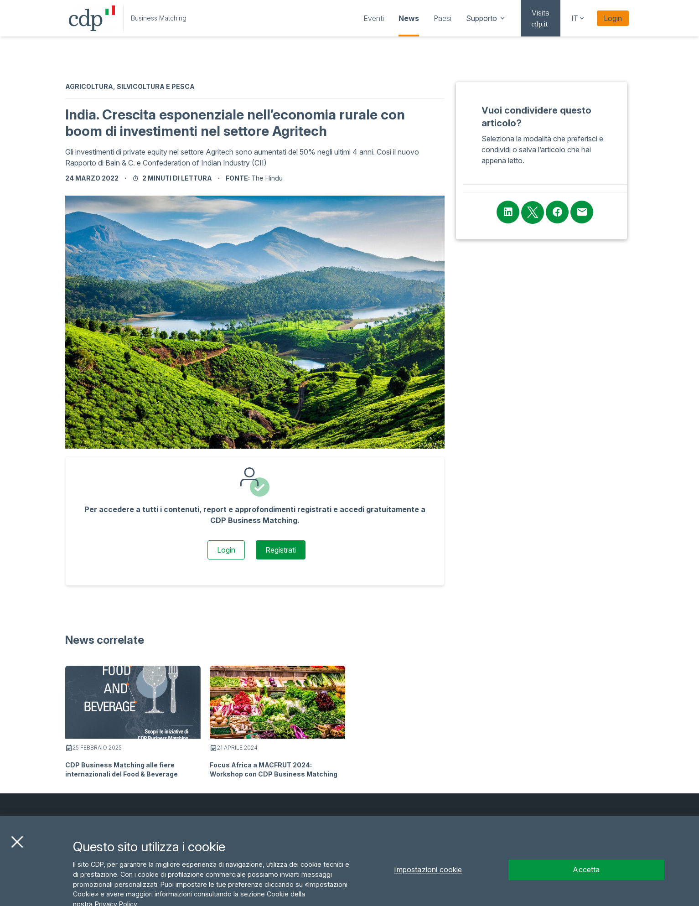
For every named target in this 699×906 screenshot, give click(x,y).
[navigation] (373, 18)
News (409, 18)
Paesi (442, 18)
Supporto (486, 18)
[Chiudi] (17, 856)
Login (613, 18)
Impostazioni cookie (428, 884)
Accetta (586, 884)
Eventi (373, 18)
